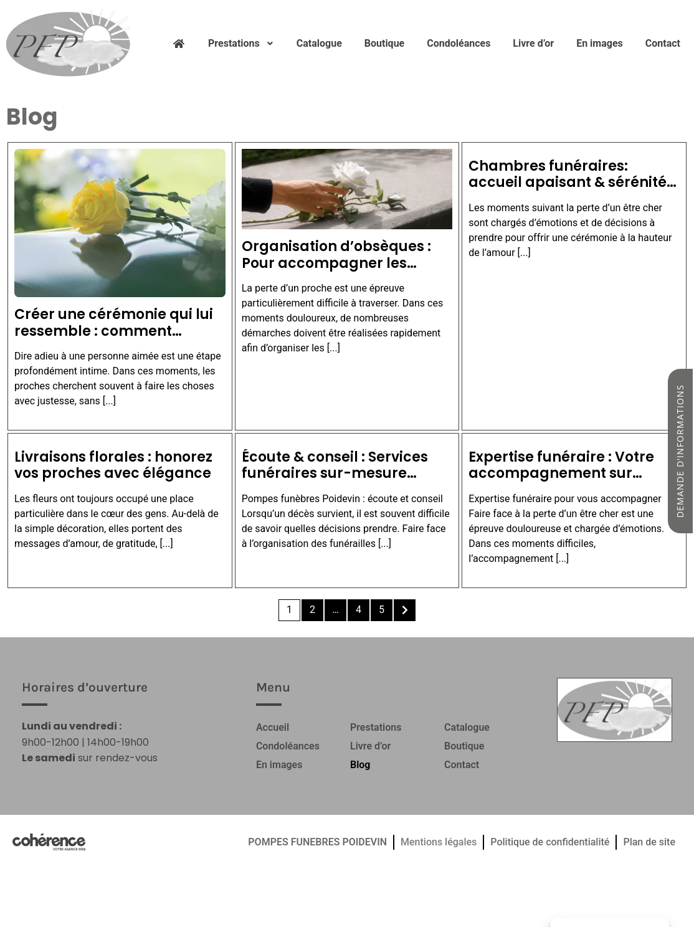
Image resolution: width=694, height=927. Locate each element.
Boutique (384, 43)
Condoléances (458, 43)
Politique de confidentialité (549, 842)
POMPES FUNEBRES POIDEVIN (317, 842)
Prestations (241, 43)
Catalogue (319, 43)
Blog (360, 765)
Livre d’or (533, 43)
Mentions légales (439, 842)
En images (599, 43)
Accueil (272, 727)
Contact (662, 43)
